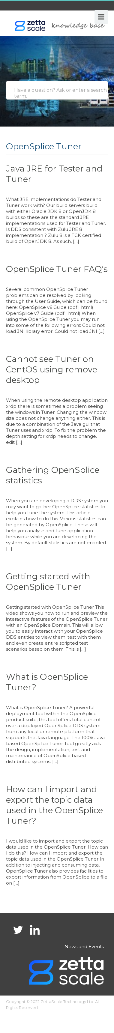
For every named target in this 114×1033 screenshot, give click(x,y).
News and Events (84, 946)
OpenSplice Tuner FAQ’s (57, 269)
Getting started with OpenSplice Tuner (48, 581)
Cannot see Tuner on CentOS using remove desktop (51, 369)
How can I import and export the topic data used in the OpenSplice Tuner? (54, 805)
